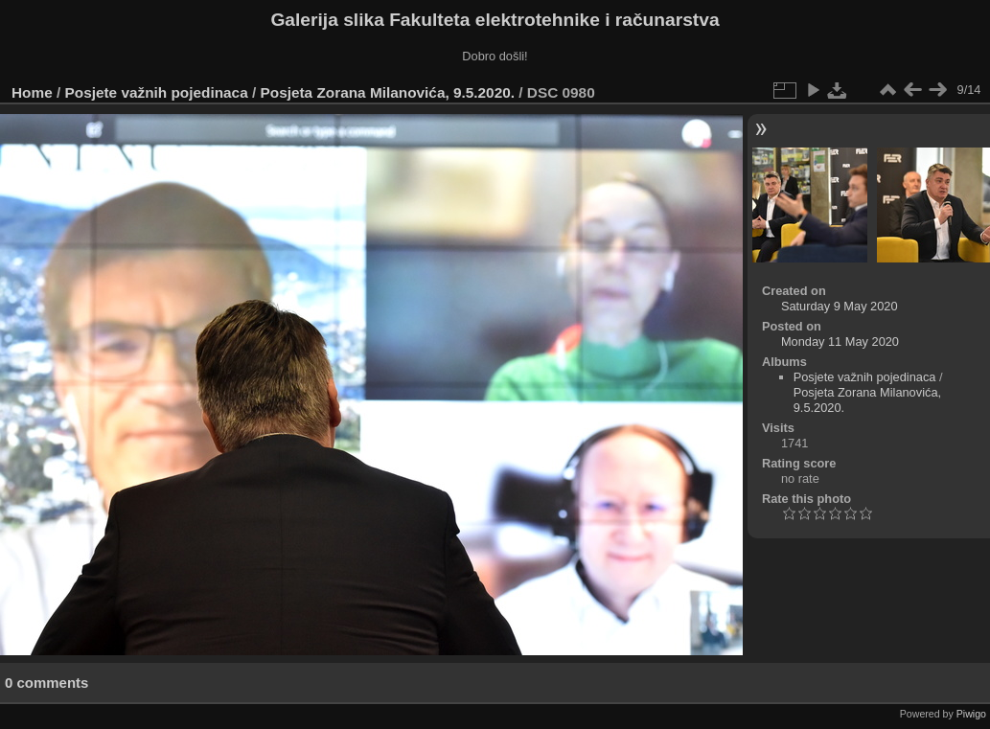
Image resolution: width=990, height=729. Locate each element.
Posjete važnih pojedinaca (156, 92)
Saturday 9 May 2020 (839, 306)
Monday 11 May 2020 (840, 341)
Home (32, 92)
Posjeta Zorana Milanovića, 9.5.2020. (388, 92)
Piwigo (971, 713)
